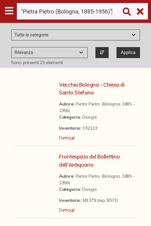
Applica (128, 52)
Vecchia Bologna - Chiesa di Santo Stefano (91, 88)
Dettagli (67, 138)
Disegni (89, 117)
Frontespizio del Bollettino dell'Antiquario (89, 160)
